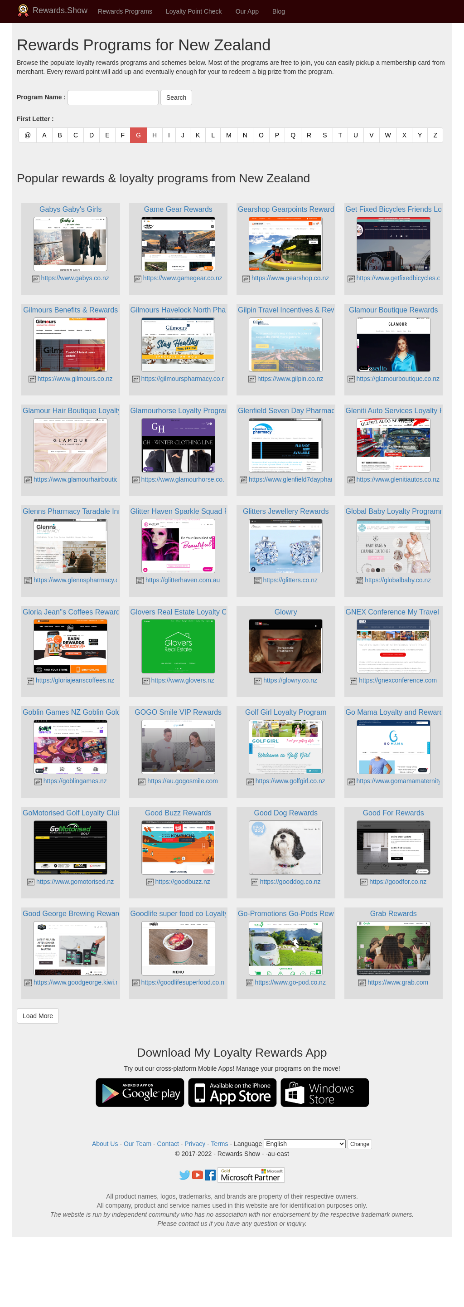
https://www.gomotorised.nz (70, 881)
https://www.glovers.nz (178, 680)
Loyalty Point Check (194, 11)
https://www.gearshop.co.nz (285, 278)
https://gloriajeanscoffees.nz (70, 680)
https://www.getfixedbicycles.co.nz (400, 278)
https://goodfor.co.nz (393, 881)
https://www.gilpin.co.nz (285, 378)
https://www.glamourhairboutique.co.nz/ (84, 479)
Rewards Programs (125, 11)
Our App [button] (247, 11)
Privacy (194, 1143)
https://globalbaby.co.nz (393, 580)
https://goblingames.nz (70, 781)
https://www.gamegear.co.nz (178, 278)
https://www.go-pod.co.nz (286, 982)
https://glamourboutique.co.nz (394, 378)
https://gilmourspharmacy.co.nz (180, 378)
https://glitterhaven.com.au (178, 580)
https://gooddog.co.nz (286, 881)
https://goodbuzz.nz (178, 881)
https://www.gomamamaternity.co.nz (403, 781)
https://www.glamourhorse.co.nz (181, 479)
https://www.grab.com (393, 982)
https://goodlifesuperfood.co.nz (180, 982)
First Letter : (35, 118)
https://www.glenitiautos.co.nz (394, 479)
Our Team (137, 1143)
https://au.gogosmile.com (178, 781)
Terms (219, 1143)
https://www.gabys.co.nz (70, 278)
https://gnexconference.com (393, 680)
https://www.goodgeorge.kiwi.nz (73, 982)
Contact (168, 1143)
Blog (278, 11)
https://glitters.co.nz (286, 580)
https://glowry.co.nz (285, 680)
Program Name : (41, 97)
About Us (105, 1143)
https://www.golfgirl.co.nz (285, 781)
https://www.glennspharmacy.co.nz (77, 580)
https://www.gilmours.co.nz (71, 378)
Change (359, 1144)
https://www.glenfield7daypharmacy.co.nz (302, 479)
